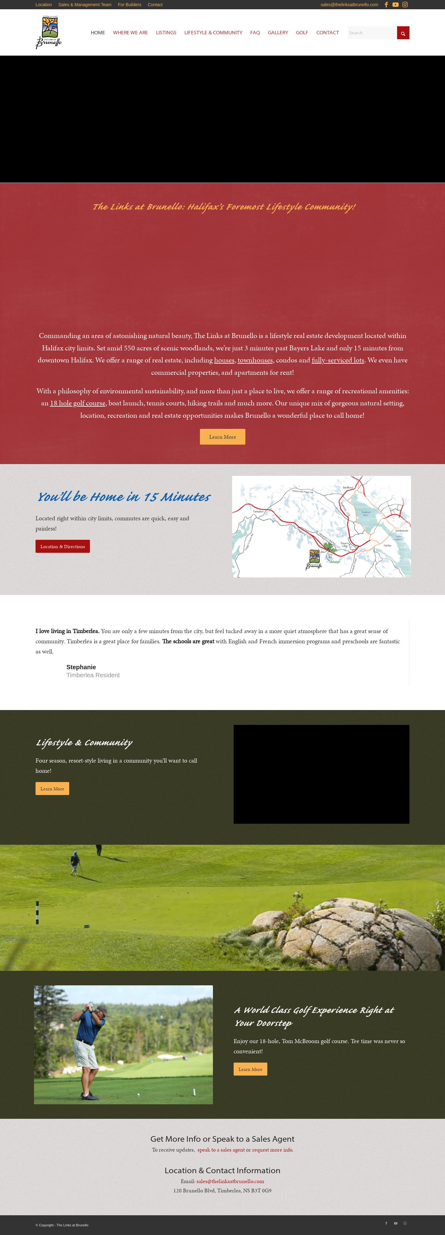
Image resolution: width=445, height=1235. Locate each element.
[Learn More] (222, 436)
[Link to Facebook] (386, 4)
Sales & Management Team (85, 4)
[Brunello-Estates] (73, 32)
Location (44, 4)
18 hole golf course (77, 403)
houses (224, 359)
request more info (272, 1149)
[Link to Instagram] (404, 4)
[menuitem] (45, 4)
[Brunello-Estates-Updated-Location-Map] (321, 526)
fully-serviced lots (338, 359)
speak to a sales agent (221, 1149)
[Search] (378, 32)
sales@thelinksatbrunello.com (349, 4)
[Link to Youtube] (395, 4)
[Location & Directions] (63, 545)
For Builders (129, 4)
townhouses (255, 359)
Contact (155, 4)
